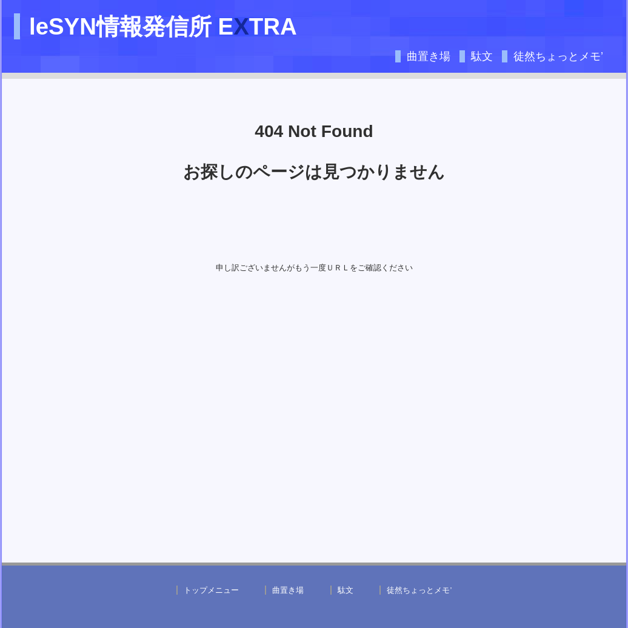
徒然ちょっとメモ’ (558, 56)
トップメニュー (211, 590)
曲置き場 (428, 56)
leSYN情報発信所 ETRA (163, 26)
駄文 (482, 56)
